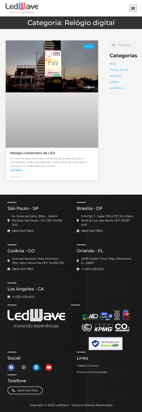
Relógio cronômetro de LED (32, 153)
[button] (133, 8)
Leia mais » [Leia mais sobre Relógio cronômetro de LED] (16, 170)
